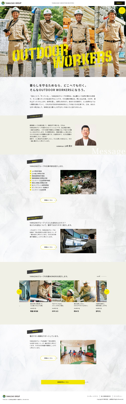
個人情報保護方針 (106, 396)
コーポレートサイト (92, 396)
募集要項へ (119, 3)
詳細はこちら (50, 200)
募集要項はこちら (71, 382)
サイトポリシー (118, 396)
